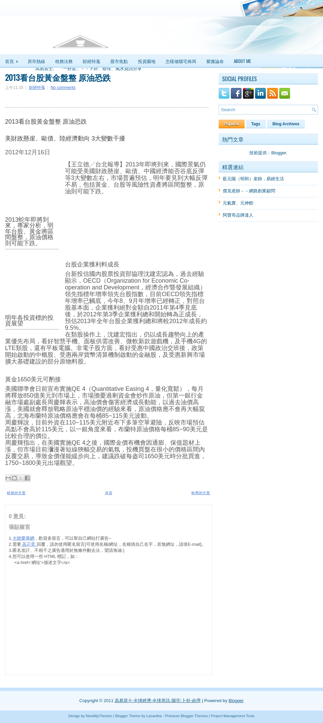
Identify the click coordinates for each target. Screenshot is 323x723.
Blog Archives (286, 124)
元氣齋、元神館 (238, 203)
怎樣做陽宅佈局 (181, 61)
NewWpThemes (99, 716)
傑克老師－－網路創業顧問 (249, 190)
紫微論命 (215, 61)
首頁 (14, 59)
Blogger (278, 152)
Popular (231, 124)
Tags (255, 124)
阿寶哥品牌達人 (238, 215)
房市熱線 (36, 61)
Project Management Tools (233, 716)
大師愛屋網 (23, 538)
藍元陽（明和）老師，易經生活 (253, 178)
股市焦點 (119, 61)
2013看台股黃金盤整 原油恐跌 (58, 77)
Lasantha (154, 716)
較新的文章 (16, 493)
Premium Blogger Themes (186, 716)
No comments (62, 87)
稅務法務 (64, 61)
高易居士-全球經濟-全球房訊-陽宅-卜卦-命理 (158, 700)
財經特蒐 (91, 61)
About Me (242, 61)
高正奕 (29, 544)
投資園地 (146, 61)
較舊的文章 (200, 493)
